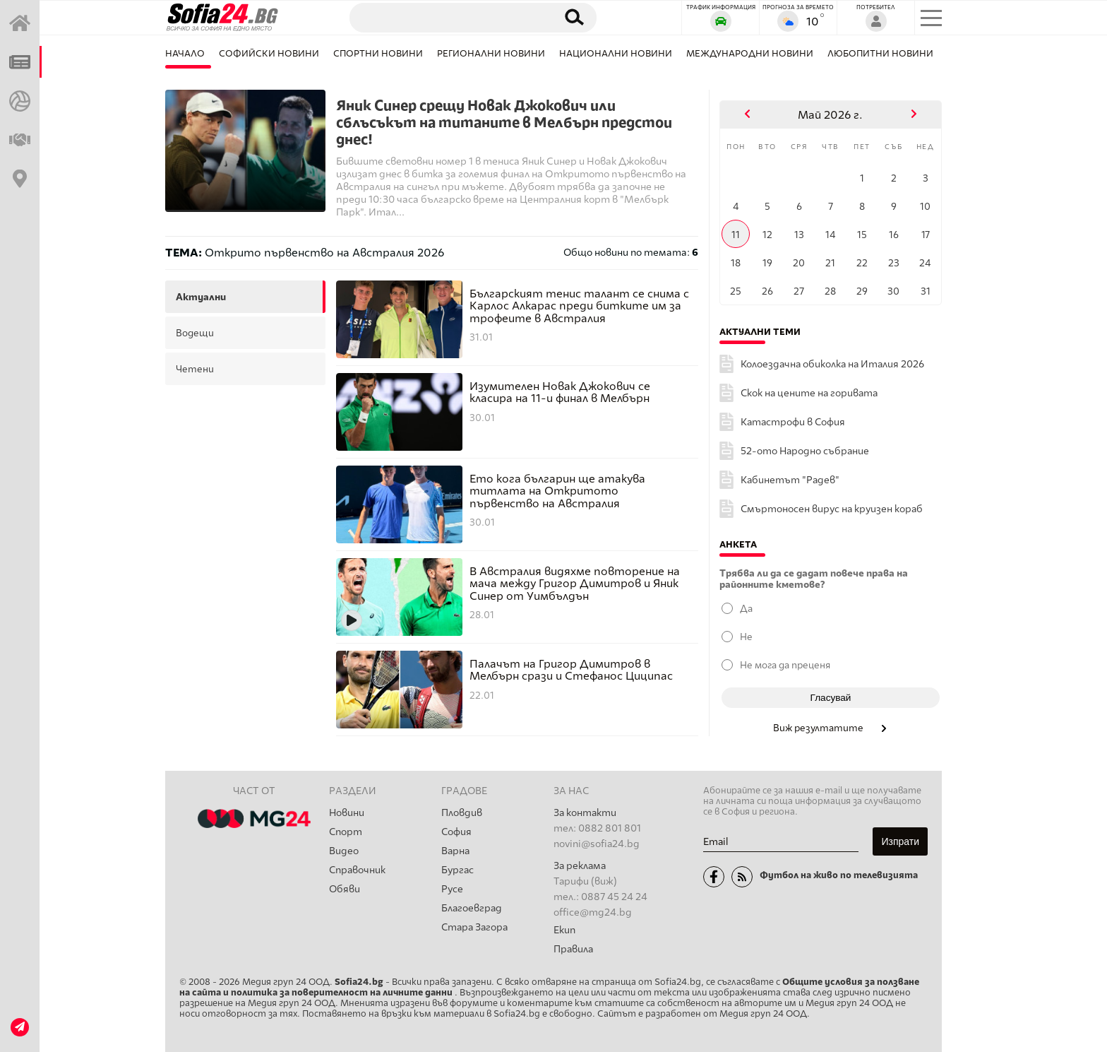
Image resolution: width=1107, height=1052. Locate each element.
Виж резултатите (830, 727)
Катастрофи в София (793, 422)
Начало (185, 53)
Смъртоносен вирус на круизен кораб (832, 509)
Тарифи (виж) (585, 881)
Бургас (457, 870)
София (456, 832)
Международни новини (749, 53)
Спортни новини (378, 53)
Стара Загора (474, 927)
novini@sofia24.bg (597, 844)
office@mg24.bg (593, 912)
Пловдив (461, 813)
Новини (346, 813)
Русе (452, 889)
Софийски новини (269, 53)
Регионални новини (491, 53)
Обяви (344, 889)
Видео (344, 851)
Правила (573, 949)
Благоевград (471, 908)
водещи (195, 332)
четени (195, 368)
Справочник (357, 870)
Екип (564, 930)
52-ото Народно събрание (805, 451)
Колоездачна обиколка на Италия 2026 (832, 364)
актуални (201, 296)
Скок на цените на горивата (809, 393)
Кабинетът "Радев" (790, 480)
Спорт (345, 832)
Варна (455, 851)
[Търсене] (446, 17)
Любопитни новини (880, 53)
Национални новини (615, 53)
